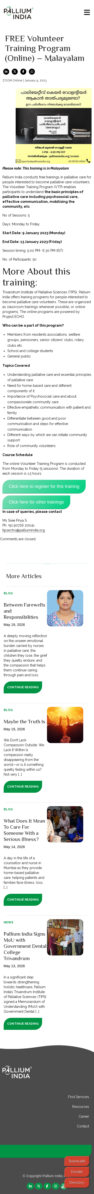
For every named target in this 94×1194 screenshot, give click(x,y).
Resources (80, 1107)
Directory (76, 1182)
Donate (77, 1172)
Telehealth (76, 1161)
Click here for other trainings (36, 502)
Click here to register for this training (44, 486)
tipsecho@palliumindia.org (23, 530)
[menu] (87, 12)
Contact (83, 1126)
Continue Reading (23, 687)
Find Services (78, 1097)
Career (84, 1116)
